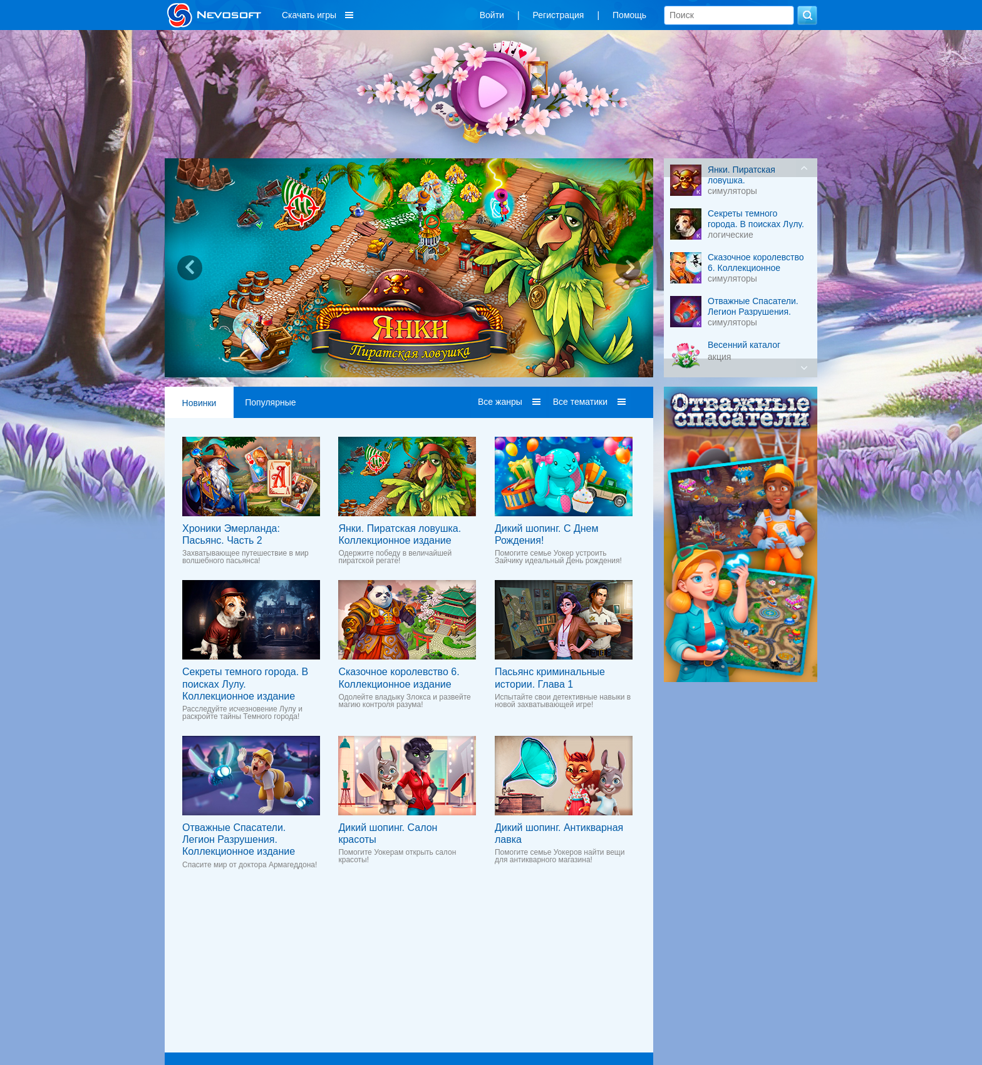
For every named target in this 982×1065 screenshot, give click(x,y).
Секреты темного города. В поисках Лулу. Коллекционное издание (245, 683)
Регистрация (558, 15)
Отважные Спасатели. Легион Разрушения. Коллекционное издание (238, 839)
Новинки (199, 403)
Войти (492, 15)
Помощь (629, 15)
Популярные (270, 402)
